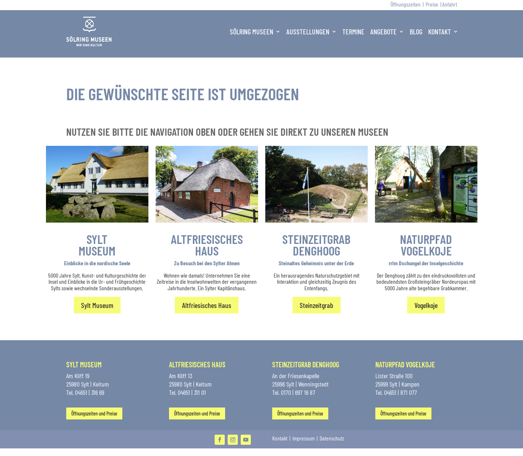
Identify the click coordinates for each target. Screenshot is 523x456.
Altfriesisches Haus (206, 305)
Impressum (304, 438)
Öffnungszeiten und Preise (94, 413)
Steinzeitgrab (316, 305)
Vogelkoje (426, 305)
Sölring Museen (251, 31)
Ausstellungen (307, 31)
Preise (432, 4)
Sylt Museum (97, 305)
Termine (353, 31)
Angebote (383, 31)
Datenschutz (332, 438)
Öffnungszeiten (406, 4)
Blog (416, 31)
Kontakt (439, 31)
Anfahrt (449, 4)
